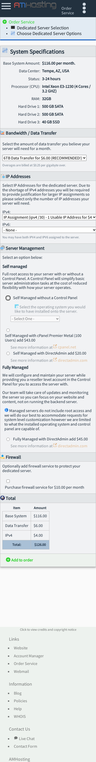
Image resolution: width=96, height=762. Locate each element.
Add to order (19, 559)
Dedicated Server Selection (40, 28)
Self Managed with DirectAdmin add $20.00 (49, 353)
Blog (18, 693)
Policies (20, 701)
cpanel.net (64, 346)
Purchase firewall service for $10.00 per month (44, 487)
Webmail (21, 671)
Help (18, 709)
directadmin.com (70, 360)
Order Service (19, 23)
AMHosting (19, 759)
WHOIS (20, 716)
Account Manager (29, 656)
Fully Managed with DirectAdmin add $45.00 (50, 438)
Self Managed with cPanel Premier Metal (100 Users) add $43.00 (43, 338)
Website (21, 648)
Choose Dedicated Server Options (46, 34)
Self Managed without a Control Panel (45, 297)
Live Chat (24, 738)
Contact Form (25, 746)
